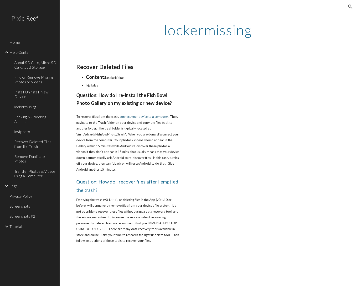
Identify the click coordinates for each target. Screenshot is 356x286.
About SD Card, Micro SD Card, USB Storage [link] (35, 64)
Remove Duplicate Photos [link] (29, 158)
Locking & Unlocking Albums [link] (30, 119)
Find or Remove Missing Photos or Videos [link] (33, 79)
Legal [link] (14, 185)
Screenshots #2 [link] (22, 216)
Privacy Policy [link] (21, 196)
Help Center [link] (20, 52)
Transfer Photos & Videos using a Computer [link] (35, 173)
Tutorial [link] (16, 226)
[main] (207, 30)
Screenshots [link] (20, 206)
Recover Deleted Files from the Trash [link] (32, 143)
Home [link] (15, 42)
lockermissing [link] (25, 106)
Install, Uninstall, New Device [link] (31, 94)
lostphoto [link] (22, 131)
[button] (350, 6)
